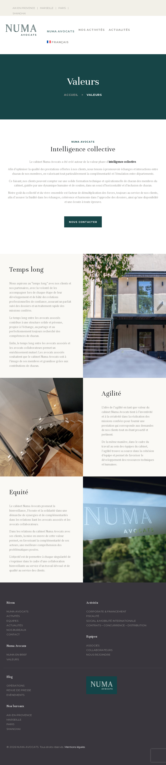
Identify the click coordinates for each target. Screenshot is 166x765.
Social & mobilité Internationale (111, 620)
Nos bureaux (16, 629)
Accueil (71, 94)
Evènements (15, 694)
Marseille (13, 719)
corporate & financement (106, 611)
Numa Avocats (17, 611)
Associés (92, 645)
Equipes (12, 620)
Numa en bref (16, 654)
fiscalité (92, 616)
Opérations (15, 685)
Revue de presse (18, 690)
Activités (13, 616)
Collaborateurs (99, 650)
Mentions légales (75, 747)
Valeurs (12, 659)
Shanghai (13, 729)
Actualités (14, 625)
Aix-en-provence (19, 715)
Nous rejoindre (98, 654)
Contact (13, 634)
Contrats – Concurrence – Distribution (116, 625)
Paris (10, 724)
